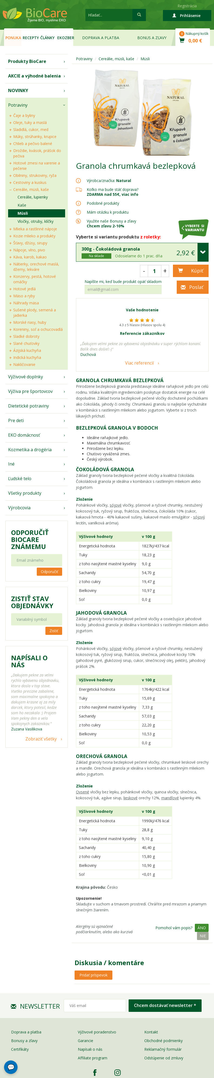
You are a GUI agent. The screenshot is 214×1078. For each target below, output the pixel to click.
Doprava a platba (100, 37)
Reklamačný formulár (163, 1049)
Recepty (31, 37)
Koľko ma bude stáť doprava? (112, 189)
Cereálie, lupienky (33, 197)
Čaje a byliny (24, 115)
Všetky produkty (24, 493)
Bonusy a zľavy (24, 1040)
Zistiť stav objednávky (32, 602)
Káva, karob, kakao (30, 257)
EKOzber (65, 37)
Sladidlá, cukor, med (30, 129)
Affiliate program (92, 1057)
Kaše (22, 205)
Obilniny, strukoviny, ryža (34, 175)
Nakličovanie (24, 364)
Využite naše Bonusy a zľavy (111, 223)
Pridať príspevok (93, 975)
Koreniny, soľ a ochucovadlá (38, 329)
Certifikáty (20, 1049)
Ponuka (13, 37)
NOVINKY (18, 90)
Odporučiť (49, 571)
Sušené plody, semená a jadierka (34, 312)
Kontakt (151, 1032)
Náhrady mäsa (26, 302)
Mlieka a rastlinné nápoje (35, 228)
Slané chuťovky (26, 343)
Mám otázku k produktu (108, 212)
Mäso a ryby (24, 295)
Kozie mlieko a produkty (34, 235)
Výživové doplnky (25, 377)
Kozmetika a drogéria (30, 450)
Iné (11, 464)
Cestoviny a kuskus (29, 182)
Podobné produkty (103, 203)
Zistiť (53, 630)
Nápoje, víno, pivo (29, 249)
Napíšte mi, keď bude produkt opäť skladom (123, 282)
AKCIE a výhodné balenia (34, 76)
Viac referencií (139, 363)
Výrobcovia (19, 508)
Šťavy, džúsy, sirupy (30, 242)
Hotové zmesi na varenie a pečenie (36, 165)
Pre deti (16, 420)
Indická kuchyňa (27, 357)
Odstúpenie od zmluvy (163, 1057)
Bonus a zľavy (151, 37)
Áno (202, 927)
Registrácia (187, 5)
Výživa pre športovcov (30, 391)
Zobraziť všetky (41, 739)
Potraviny (18, 105)
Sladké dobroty (26, 336)
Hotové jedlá (24, 288)
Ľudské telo (19, 478)
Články (47, 37)
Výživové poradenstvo (97, 1032)
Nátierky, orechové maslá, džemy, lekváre (36, 266)
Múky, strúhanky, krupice (34, 136)
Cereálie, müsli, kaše (31, 189)
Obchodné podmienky (163, 1040)
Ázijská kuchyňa (27, 350)
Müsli (23, 213)
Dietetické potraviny (28, 406)
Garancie (85, 1040)
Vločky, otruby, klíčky (36, 221)
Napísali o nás (90, 1049)
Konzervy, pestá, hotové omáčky (34, 279)
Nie (203, 935)
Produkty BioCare (27, 61)
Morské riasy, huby (29, 322)
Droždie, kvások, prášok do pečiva (37, 153)
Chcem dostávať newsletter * (165, 1005)
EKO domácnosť (24, 435)
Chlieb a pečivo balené (32, 143)
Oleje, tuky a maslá (30, 122)
